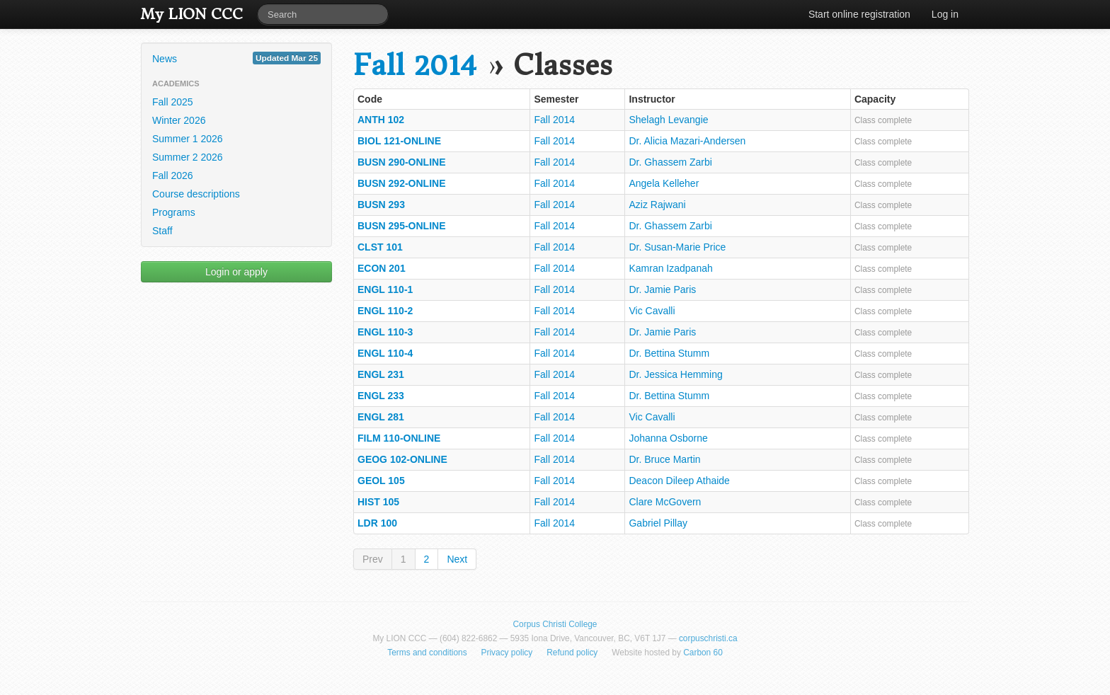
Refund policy (572, 652)
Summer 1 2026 (187, 138)
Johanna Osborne (668, 438)
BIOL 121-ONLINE (399, 141)
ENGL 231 (380, 374)
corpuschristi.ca (708, 638)
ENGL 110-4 (385, 353)
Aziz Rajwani (657, 204)
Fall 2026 (172, 175)
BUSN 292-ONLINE (401, 183)
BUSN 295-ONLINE (401, 225)
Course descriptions (196, 194)
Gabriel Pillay (658, 523)
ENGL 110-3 (385, 332)
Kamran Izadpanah (670, 268)
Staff (162, 230)
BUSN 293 (381, 204)
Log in (945, 14)
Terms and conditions (427, 652)
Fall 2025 (172, 102)
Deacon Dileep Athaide (679, 480)
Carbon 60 (703, 652)
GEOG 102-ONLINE (402, 459)
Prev (372, 559)
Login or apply (236, 271)
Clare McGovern (665, 501)
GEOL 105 (381, 480)
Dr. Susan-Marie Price (677, 247)
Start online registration (859, 14)
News (236, 58)
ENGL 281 (380, 417)
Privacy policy (507, 652)
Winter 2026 (178, 120)
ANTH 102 (380, 119)
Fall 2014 (414, 65)
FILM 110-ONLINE (398, 438)
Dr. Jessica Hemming (675, 374)
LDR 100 (377, 523)
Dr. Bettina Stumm (669, 353)
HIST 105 (378, 501)
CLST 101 (380, 247)
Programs (173, 212)
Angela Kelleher (664, 183)
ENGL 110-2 (385, 310)
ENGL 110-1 (385, 289)
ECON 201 (381, 268)
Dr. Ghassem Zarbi (670, 162)
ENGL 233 (380, 395)
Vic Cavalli (652, 310)
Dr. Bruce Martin (664, 459)
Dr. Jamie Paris (662, 289)
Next (457, 559)
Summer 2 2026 (187, 157)
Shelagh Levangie (668, 119)
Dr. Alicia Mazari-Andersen (687, 141)
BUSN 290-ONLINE (401, 162)
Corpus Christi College (555, 624)
